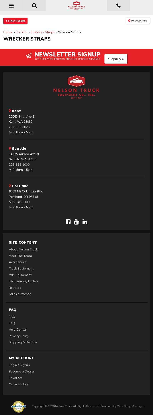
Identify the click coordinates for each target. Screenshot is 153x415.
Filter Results (15, 20)
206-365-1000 (19, 165)
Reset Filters (137, 20)
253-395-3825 (19, 127)
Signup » (116, 58)
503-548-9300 (19, 202)
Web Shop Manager (130, 406)
